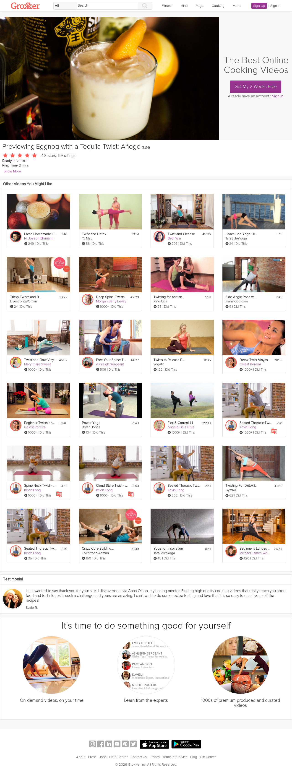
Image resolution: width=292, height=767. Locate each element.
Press (92, 757)
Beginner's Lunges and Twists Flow (255, 548)
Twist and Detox (94, 234)
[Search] (107, 6)
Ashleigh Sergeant (110, 364)
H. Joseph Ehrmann (38, 238)
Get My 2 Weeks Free (256, 86)
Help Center (118, 757)
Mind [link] (184, 6)
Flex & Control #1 (180, 423)
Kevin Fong (248, 427)
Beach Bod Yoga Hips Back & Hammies (241, 234)
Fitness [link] (167, 6)
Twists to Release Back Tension (169, 360)
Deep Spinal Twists (110, 297)
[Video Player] (109, 78)
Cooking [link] (218, 6)
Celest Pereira (250, 364)
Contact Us (138, 757)
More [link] (237, 6)
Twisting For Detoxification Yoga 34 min (241, 485)
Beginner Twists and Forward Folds (40, 423)
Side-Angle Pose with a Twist (241, 297)
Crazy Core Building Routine (98, 548)
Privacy (154, 757)
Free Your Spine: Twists (112, 360)
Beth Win (174, 238)
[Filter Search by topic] (65, 6)
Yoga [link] (199, 6)
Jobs (103, 757)
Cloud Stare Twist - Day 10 (112, 485)
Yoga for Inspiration (168, 548)
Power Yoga (91, 423)
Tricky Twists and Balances (26, 297)
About (80, 757)
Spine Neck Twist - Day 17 (40, 485)
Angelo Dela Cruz (181, 427)
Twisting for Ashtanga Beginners (169, 297)
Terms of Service (175, 757)
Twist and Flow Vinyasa (40, 360)
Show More (12, 171)
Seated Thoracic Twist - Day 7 (255, 423)
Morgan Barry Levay (111, 301)
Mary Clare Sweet (37, 364)
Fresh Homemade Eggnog (40, 234)
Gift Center (208, 757)
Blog (193, 757)
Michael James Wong (255, 553)
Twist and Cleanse (181, 234)
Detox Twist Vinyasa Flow (255, 360)
